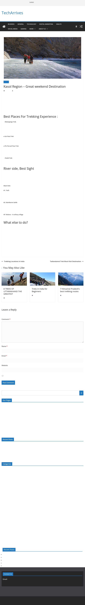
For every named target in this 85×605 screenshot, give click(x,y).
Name (4, 345)
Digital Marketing (48, 24)
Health (62, 24)
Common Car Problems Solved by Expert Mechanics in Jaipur (51, 2)
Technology (33, 24)
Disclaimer (5, 420)
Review (4, 517)
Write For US (5, 412)
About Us (43, 29)
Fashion (4, 481)
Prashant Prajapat (18, 90)
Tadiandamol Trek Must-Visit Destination (68, 260)
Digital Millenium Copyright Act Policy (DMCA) (15, 416)
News (3, 513)
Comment (5, 318)
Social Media (13, 29)
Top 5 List (4, 526)
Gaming (24, 29)
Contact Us (5, 404)
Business (11, 24)
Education (4, 478)
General (21, 24)
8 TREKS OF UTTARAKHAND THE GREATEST (13, 290)
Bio (3, 468)
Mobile (4, 504)
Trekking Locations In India (12, 260)
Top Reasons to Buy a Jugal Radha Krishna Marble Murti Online (20, 450)
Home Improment (6, 494)
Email (4, 355)
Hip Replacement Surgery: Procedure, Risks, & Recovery (17, 453)
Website (4, 364)
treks (63, 94)
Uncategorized (6, 533)
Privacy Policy (6, 424)
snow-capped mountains (29, 129)
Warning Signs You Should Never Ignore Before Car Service (18, 443)
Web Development (7, 536)
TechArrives (12, 13)
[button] (36, 28)
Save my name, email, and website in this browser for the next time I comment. (29, 375)
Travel (6, 81)
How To (4, 497)
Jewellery (4, 500)
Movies (4, 510)
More (33, 29)
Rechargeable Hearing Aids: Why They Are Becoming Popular (19, 447)
